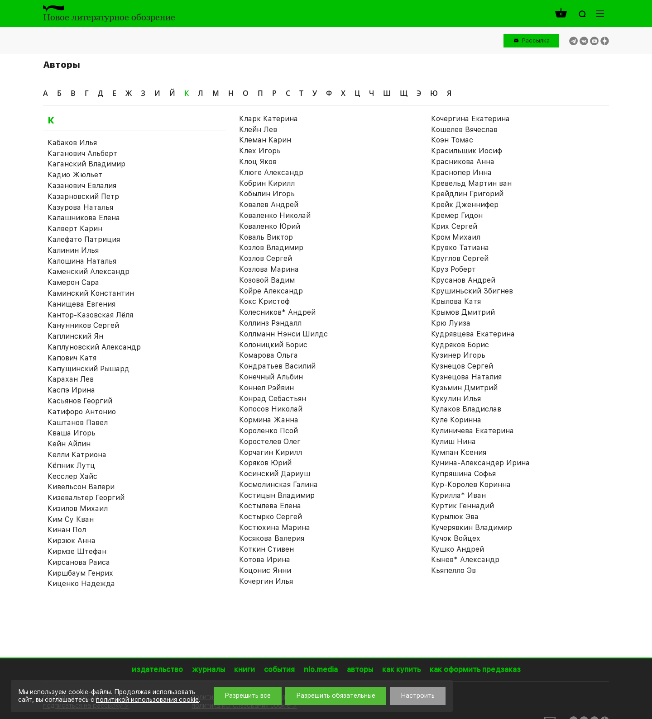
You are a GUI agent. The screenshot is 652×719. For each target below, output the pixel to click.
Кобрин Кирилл (267, 183)
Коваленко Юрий (269, 226)
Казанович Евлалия (82, 185)
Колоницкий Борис (273, 345)
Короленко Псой (268, 430)
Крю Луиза (450, 323)
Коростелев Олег (270, 441)
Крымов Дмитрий (463, 312)
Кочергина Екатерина (470, 118)
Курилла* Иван (458, 495)
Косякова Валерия (271, 538)
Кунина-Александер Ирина (480, 463)
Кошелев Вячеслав (464, 129)
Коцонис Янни (265, 570)
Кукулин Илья (456, 398)
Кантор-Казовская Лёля (90, 315)
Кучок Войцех (455, 538)
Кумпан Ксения (458, 452)
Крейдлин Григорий (467, 193)
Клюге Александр (271, 172)
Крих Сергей (454, 226)
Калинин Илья (73, 250)
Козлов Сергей (265, 258)
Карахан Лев (71, 379)
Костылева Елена (270, 505)
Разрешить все (248, 695)
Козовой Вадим (267, 280)
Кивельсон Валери (81, 486)
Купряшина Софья (463, 473)
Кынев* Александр (465, 559)
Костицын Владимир (277, 495)
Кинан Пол (67, 529)
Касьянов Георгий (80, 401)
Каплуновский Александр (94, 347)
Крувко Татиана (460, 247)
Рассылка (536, 40)
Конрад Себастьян (272, 398)
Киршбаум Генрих (80, 573)
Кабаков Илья (72, 142)
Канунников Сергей (83, 325)
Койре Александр (271, 291)
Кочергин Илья (266, 581)
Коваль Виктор (266, 237)
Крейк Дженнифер (465, 204)
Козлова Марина (269, 269)
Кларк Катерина (268, 118)
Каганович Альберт (82, 153)
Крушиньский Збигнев (472, 291)
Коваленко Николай (275, 215)
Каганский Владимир (86, 164)
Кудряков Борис (460, 345)
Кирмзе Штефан (77, 551)
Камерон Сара (73, 282)
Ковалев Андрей (268, 204)
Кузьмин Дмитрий (464, 387)
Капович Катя (72, 358)
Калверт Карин (75, 228)
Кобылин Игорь (267, 193)
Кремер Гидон (457, 215)
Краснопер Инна (461, 172)
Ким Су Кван (71, 519)
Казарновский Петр (83, 196)
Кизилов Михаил (78, 508)
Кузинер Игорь (458, 355)
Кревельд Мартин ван (471, 183)
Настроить (418, 695)
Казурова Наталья (80, 207)
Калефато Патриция (84, 239)
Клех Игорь (260, 151)
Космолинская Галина (278, 484)
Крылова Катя (456, 301)
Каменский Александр (88, 271)
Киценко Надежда (81, 583)
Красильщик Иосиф (466, 151)
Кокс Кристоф (264, 301)
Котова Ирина (264, 559)
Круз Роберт (453, 269)
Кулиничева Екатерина (472, 430)
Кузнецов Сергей (462, 366)
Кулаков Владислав (466, 409)
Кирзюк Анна (72, 540)
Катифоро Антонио (82, 411)
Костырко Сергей (270, 516)
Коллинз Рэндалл (270, 323)
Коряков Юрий (265, 463)
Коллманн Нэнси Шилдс (283, 334)
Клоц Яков (258, 161)
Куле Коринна (456, 420)
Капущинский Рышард (88, 368)
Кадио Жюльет (75, 174)
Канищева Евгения (81, 304)
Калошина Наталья (82, 261)
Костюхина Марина (274, 527)
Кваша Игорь (72, 433)
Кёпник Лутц (71, 465)
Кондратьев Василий (277, 366)
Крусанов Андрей (463, 280)
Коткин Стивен (266, 549)
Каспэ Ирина (71, 390)
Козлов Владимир (271, 247)
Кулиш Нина (453, 441)
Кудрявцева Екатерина (473, 334)
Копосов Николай (270, 409)
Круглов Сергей (460, 258)
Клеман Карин (265, 140)
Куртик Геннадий (462, 505)
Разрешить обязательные (335, 695)
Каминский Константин (91, 293)
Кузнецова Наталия (466, 377)
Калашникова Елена (84, 217)
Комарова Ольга (268, 355)
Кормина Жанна (268, 420)
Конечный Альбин (271, 377)
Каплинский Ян (75, 336)
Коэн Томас (452, 140)
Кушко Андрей (457, 549)
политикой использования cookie (147, 699)
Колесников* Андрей (277, 312)
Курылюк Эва (455, 516)
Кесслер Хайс (72, 476)
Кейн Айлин (69, 444)
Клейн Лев (258, 129)
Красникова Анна (462, 161)
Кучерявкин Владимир (471, 527)
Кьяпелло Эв (453, 570)
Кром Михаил (455, 237)
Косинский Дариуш (274, 473)
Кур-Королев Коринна (471, 484)
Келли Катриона (77, 454)
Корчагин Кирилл (270, 452)
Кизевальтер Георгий (86, 497)
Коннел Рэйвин (266, 387)
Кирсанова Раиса (79, 562)
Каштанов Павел (78, 422)
